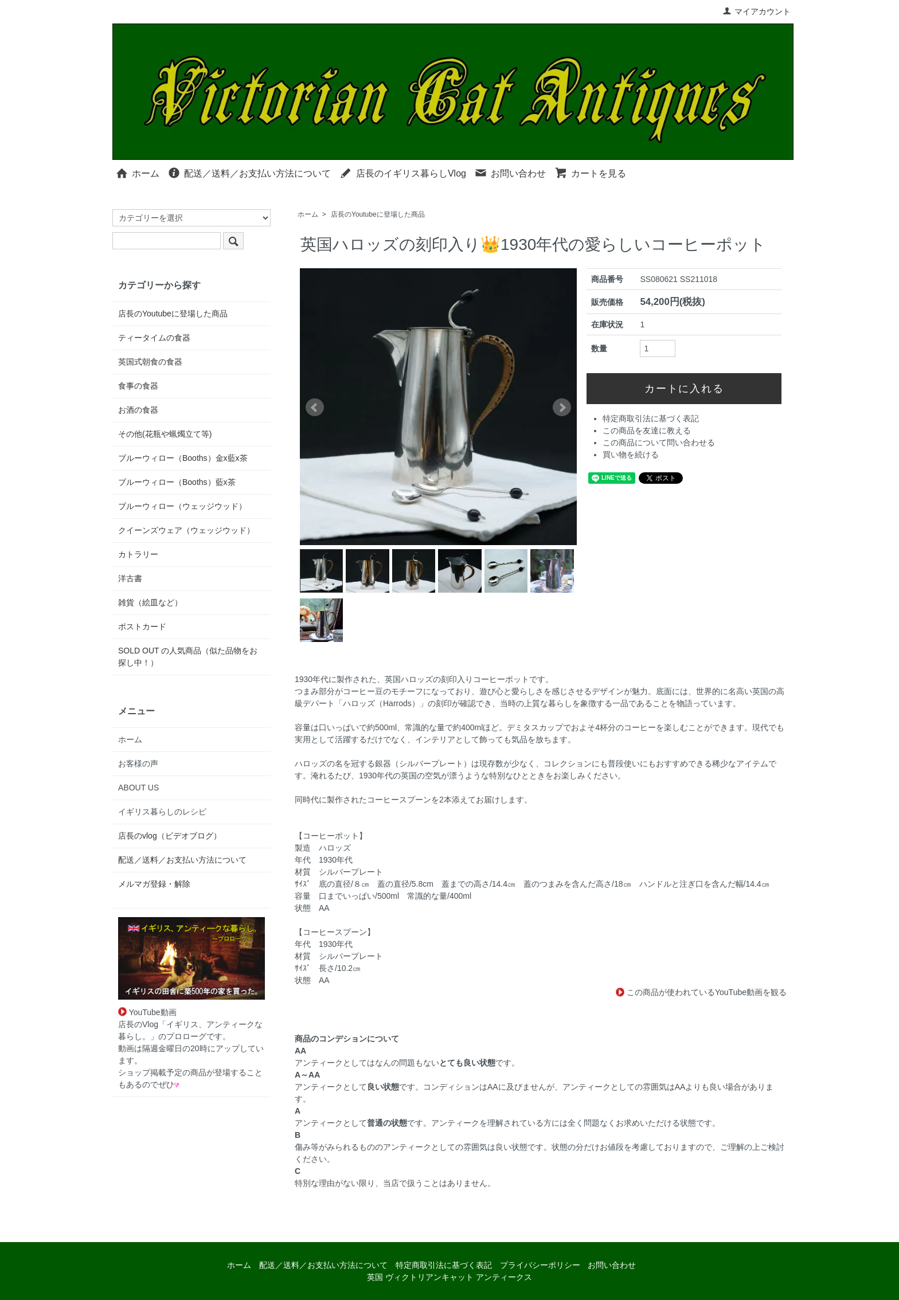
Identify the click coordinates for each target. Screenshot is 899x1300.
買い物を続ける (631, 454)
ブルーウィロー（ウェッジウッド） (182, 506)
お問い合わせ (510, 172)
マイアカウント (756, 11)
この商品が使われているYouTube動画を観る (701, 992)
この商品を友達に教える (647, 430)
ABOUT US (138, 787)
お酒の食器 (138, 409)
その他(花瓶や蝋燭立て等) (165, 433)
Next (562, 407)
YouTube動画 (147, 1012)
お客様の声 (138, 763)
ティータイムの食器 (154, 337)
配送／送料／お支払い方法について (249, 172)
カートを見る (590, 172)
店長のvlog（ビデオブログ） (169, 835)
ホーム (137, 172)
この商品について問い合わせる (659, 442)
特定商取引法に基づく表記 (651, 418)
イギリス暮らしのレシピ (162, 811)
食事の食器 (138, 385)
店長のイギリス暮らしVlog (402, 172)
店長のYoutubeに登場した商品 (378, 214)
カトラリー (138, 554)
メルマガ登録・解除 (154, 883)
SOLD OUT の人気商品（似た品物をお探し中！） (187, 656)
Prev (315, 407)
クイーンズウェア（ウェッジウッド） (186, 530)
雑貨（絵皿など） (150, 602)
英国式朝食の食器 (150, 361)
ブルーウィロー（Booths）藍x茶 (177, 482)
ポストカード (142, 626)
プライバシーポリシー (540, 1265)
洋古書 (130, 578)
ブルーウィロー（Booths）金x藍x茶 (183, 458)
